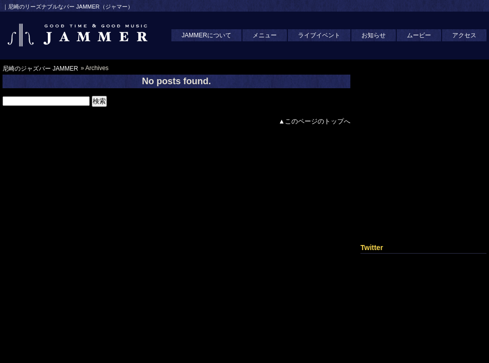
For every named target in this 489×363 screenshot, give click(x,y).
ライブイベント (319, 35)
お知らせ (373, 35)
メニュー (265, 35)
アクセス (464, 35)
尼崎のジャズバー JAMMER (40, 68)
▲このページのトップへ (314, 121)
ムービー (419, 35)
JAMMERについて (206, 35)
